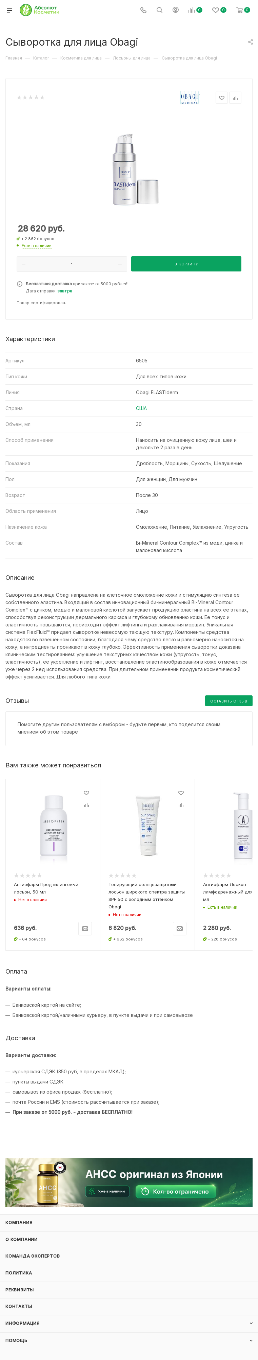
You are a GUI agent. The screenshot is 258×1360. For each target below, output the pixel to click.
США (141, 408)
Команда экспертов (32, 1256)
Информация (22, 1323)
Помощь (16, 1340)
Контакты (18, 1306)
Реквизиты (19, 1289)
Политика (18, 1272)
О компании (21, 1239)
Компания (18, 1222)
